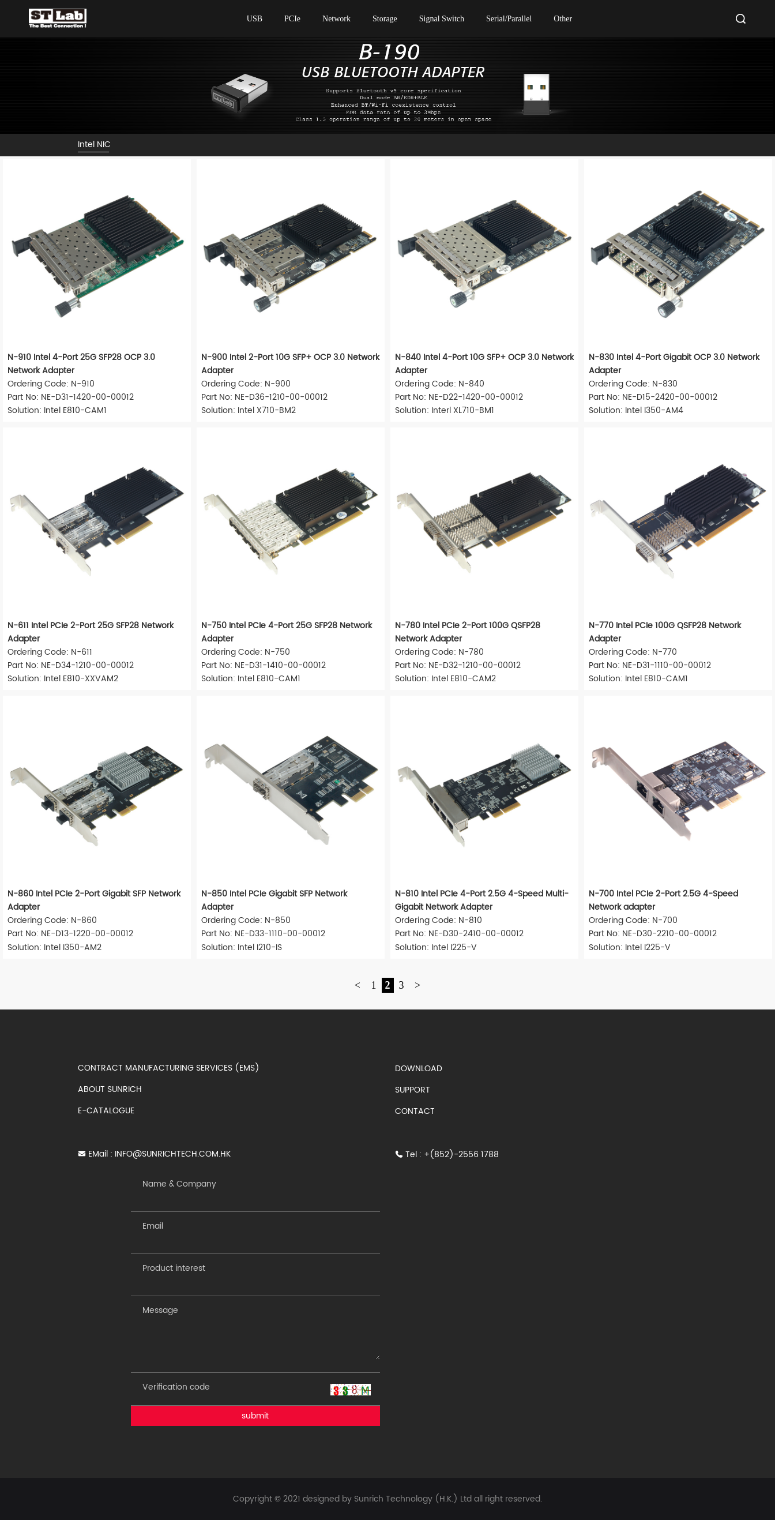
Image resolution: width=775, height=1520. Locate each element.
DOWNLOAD (418, 1068)
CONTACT (415, 1111)
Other (563, 18)
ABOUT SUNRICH (110, 1089)
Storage (385, 18)
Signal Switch (441, 18)
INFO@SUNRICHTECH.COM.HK (173, 1154)
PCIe (292, 18)
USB (254, 18)
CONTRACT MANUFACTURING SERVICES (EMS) (168, 1068)
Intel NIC (94, 144)
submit (255, 1416)
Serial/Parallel (509, 18)
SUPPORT (412, 1090)
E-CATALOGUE (106, 1110)
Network (336, 18)
